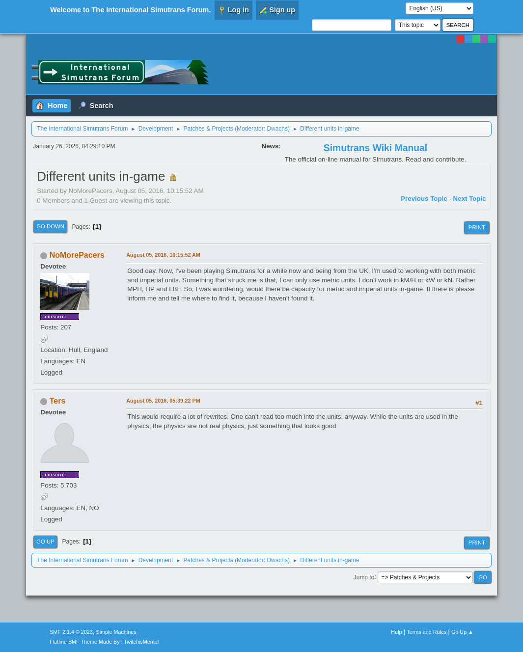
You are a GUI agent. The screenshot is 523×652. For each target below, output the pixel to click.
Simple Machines (116, 632)
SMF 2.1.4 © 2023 (71, 632)
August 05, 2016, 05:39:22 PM (163, 401)
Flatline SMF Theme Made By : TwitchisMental (104, 642)
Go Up (45, 541)
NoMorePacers (77, 255)
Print (476, 227)
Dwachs (277, 128)
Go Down (50, 226)
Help (396, 632)
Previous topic (424, 198)
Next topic (469, 198)
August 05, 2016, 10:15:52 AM (163, 255)
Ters (58, 401)
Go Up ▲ (462, 632)
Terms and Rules (426, 632)
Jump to (364, 576)
